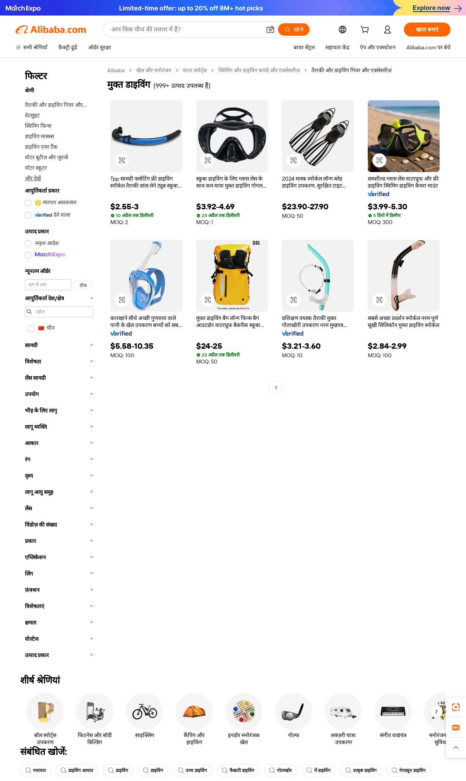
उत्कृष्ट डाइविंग (361, 770)
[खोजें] (294, 29)
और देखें (33, 178)
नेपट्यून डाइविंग (408, 770)
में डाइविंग (318, 770)
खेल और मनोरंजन (153, 70)
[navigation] (59, 365)
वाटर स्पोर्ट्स (195, 70)
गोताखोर (280, 770)
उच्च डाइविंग (192, 770)
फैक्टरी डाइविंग (238, 770)
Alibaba (116, 70)
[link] (456, 707)
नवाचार (35, 770)
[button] (270, 29)
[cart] (366, 31)
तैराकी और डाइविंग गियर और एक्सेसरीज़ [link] (351, 70)
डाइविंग (118, 770)
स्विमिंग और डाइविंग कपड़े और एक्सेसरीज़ (259, 70)
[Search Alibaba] (185, 29)
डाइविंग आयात (77, 770)
